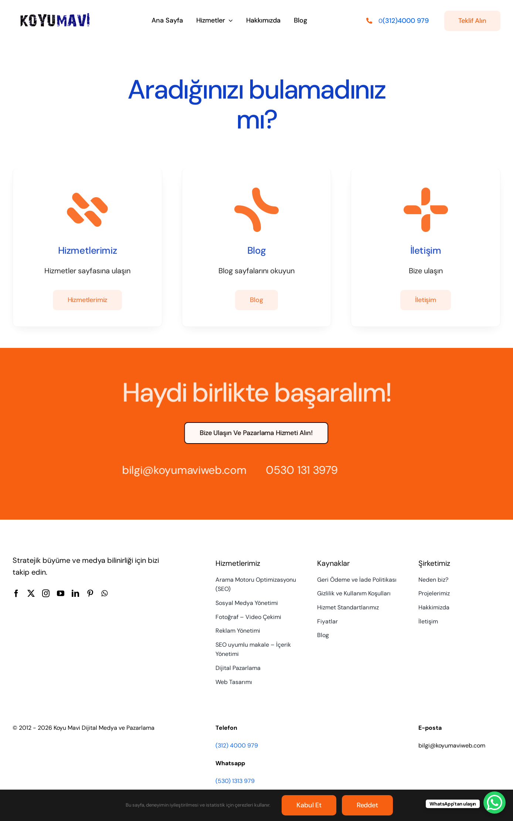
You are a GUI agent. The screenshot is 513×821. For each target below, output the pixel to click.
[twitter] (31, 593)
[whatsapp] (104, 593)
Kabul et (309, 805)
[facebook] (16, 593)
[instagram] (46, 593)
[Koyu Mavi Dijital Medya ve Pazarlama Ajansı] (55, 15)
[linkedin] (75, 593)
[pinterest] (90, 593)
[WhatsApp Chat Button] (494, 802)
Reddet (367, 805)
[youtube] (60, 593)
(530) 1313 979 (235, 781)
